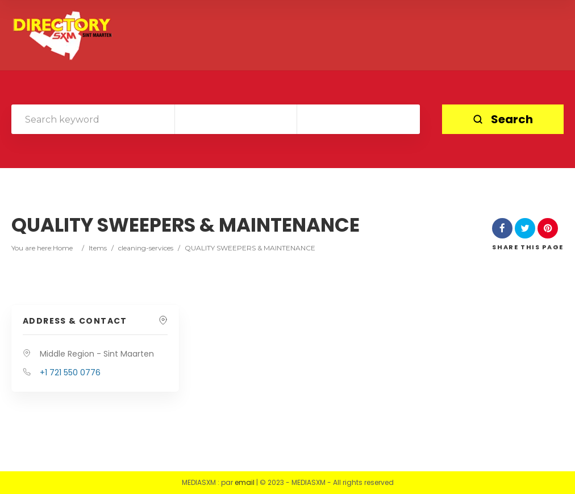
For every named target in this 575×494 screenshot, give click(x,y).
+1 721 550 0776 (70, 372)
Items (98, 248)
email (245, 482)
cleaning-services (145, 248)
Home (63, 248)
